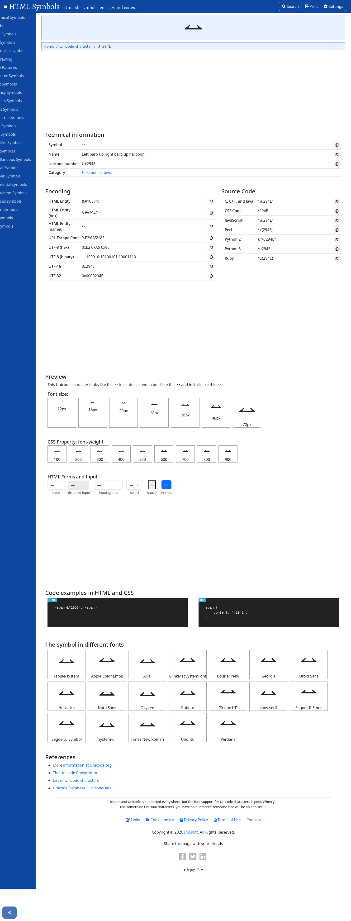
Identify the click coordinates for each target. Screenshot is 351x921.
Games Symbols (20, 109)
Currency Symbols (22, 92)
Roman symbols (20, 209)
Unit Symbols (18, 226)
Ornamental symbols (25, 184)
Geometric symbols (23, 117)
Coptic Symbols (20, 84)
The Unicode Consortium (94, 804)
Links (142, 851)
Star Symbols (18, 217)
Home (67, 46)
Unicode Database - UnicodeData (101, 819)
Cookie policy (169, 851)
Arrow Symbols (19, 34)
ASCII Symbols (19, 42)
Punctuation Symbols (25, 193)
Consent (263, 851)
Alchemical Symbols (24, 17)
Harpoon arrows (115, 172)
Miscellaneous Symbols (27, 159)
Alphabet (14, 25)
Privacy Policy (203, 851)
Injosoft (200, 863)
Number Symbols (21, 176)
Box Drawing (17, 59)
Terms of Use (236, 851)
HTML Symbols (72, 6)
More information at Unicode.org (101, 796)
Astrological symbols (24, 50)
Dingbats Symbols (22, 100)
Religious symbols (22, 201)
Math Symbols (19, 151)
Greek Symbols (19, 126)
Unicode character (94, 46)
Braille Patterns (20, 67)
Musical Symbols (21, 167)
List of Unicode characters (95, 812)
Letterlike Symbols (22, 142)
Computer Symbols (23, 75)
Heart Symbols (19, 134)
